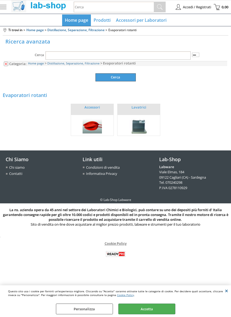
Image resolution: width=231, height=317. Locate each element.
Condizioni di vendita (103, 167)
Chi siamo (17, 167)
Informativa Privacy (101, 173)
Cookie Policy (125, 295)
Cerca (39, 54)
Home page (76, 20)
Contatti (15, 173)
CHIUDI (226, 290)
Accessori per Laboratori (141, 20)
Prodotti (102, 20)
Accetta (147, 309)
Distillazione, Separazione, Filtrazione (73, 63)
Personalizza (84, 309)
